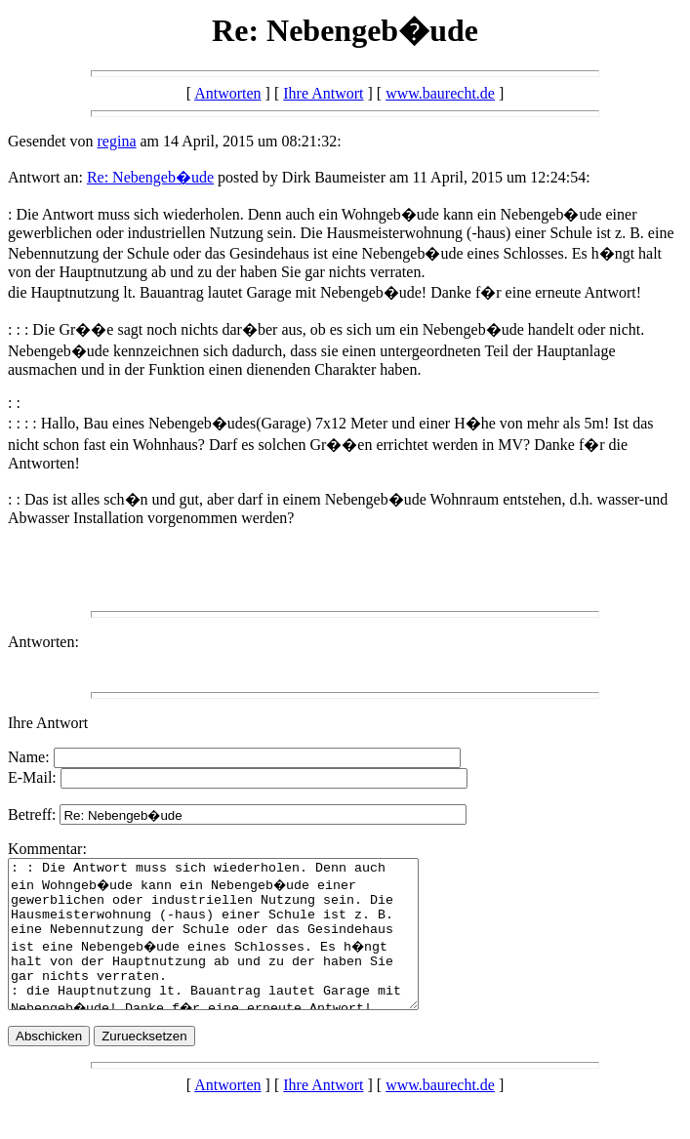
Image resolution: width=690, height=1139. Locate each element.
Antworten (227, 93)
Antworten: (43, 641)
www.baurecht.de (440, 93)
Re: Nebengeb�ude (150, 177)
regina (117, 141)
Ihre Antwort (323, 93)
